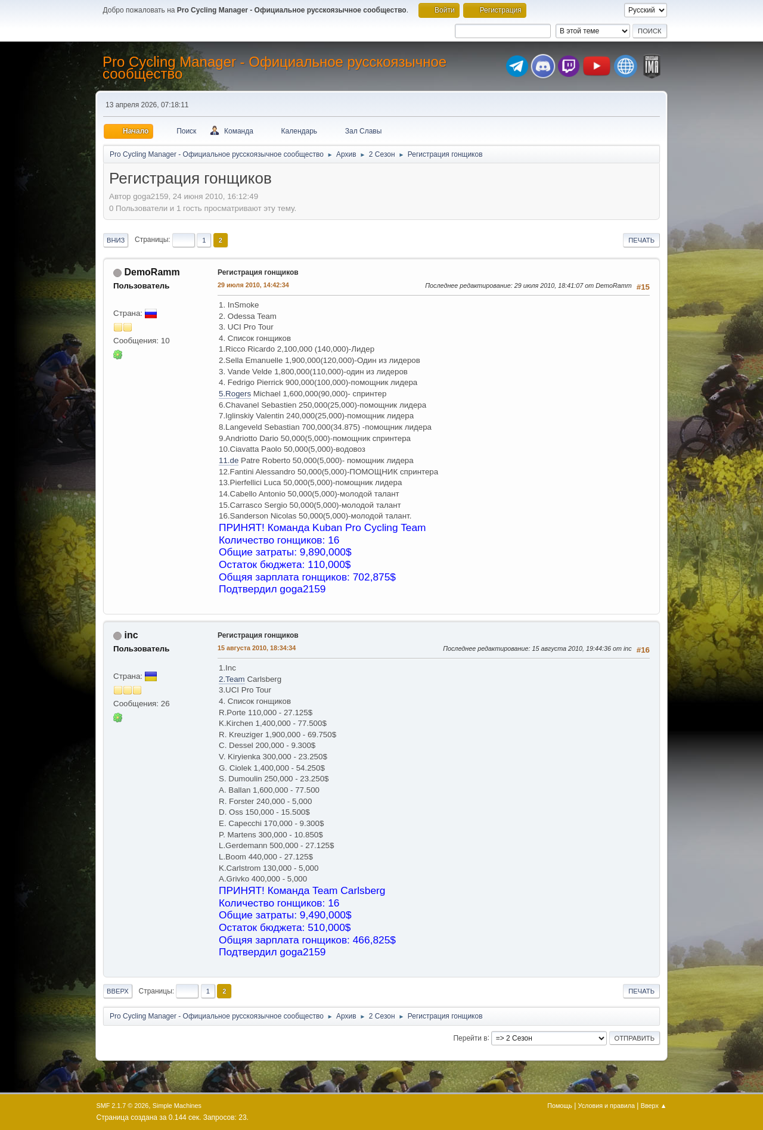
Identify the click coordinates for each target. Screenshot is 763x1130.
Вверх (118, 991)
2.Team (232, 679)
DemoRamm (151, 272)
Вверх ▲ (654, 1105)
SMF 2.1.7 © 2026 (123, 1105)
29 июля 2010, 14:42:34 (253, 284)
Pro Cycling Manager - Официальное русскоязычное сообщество (274, 68)
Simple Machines (177, 1105)
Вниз (116, 240)
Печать (641, 240)
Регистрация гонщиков (258, 272)
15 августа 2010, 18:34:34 (257, 647)
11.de (228, 460)
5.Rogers (235, 393)
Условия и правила (606, 1105)
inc (131, 635)
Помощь (559, 1105)
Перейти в (470, 1037)
